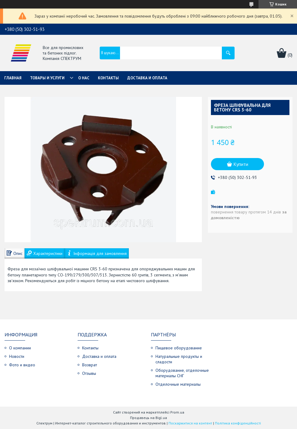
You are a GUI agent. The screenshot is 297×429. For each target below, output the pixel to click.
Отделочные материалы (178, 384)
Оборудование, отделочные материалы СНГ (182, 373)
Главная (13, 78)
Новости (16, 356)
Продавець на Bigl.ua (148, 417)
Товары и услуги (47, 78)
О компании (20, 348)
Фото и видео (22, 365)
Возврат (89, 365)
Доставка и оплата (147, 78)
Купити (240, 164)
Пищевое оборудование (178, 348)
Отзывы (89, 373)
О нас (83, 78)
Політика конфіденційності (238, 423)
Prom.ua (177, 412)
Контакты (108, 78)
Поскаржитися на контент (190, 423)
